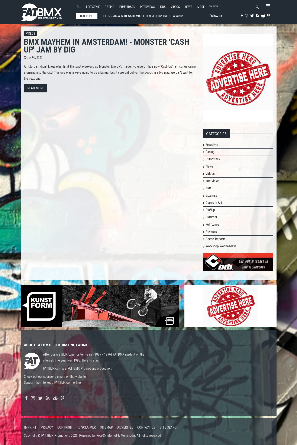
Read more (35, 88)
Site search (169, 427)
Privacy (47, 427)
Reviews (211, 232)
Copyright (65, 427)
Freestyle (93, 7)
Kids (163, 7)
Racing (109, 7)
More (201, 7)
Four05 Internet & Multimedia (115, 435)
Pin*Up (210, 210)
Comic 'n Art (214, 203)
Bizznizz (211, 195)
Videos (175, 7)
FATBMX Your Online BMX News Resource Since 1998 (46, 11)
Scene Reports (216, 239)
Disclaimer (87, 427)
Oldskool (211, 217)
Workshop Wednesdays (221, 246)
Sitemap (106, 427)
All (79, 7)
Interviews (147, 7)
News (188, 7)
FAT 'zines (212, 224)
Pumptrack (127, 7)
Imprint (30, 427)
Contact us (146, 427)
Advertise (125, 427)
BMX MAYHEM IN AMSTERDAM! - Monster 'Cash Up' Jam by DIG (106, 45)
